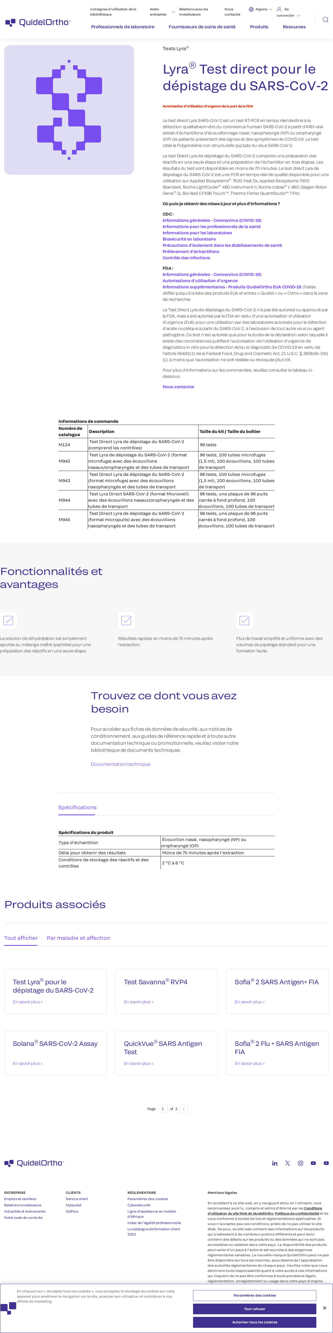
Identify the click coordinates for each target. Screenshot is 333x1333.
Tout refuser (255, 1311)
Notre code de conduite (23, 1212)
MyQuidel (73, 1200)
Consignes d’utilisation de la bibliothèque (113, 11)
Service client (77, 1193)
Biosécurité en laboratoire (189, 239)
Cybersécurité (138, 1200)
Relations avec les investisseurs (193, 11)
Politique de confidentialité (297, 1208)
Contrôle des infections (186, 257)
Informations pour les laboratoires (197, 232)
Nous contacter (232, 11)
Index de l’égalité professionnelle (154, 1217)
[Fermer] (324, 1310)
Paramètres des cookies (147, 1193)
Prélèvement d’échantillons (191, 251)
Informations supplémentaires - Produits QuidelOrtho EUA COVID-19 (232, 286)
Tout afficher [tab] (19, 930)
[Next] (184, 1103)
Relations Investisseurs (22, 1200)
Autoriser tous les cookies (254, 1324)
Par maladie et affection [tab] (78, 930)
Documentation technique (120, 764)
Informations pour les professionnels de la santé (212, 226)
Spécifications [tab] (75, 803)
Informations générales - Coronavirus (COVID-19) (212, 220)
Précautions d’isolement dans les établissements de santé (222, 245)
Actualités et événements (25, 1206)
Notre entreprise (158, 11)
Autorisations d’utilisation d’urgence (200, 280)
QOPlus (72, 1206)
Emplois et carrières (20, 1193)
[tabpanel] (166, 841)
